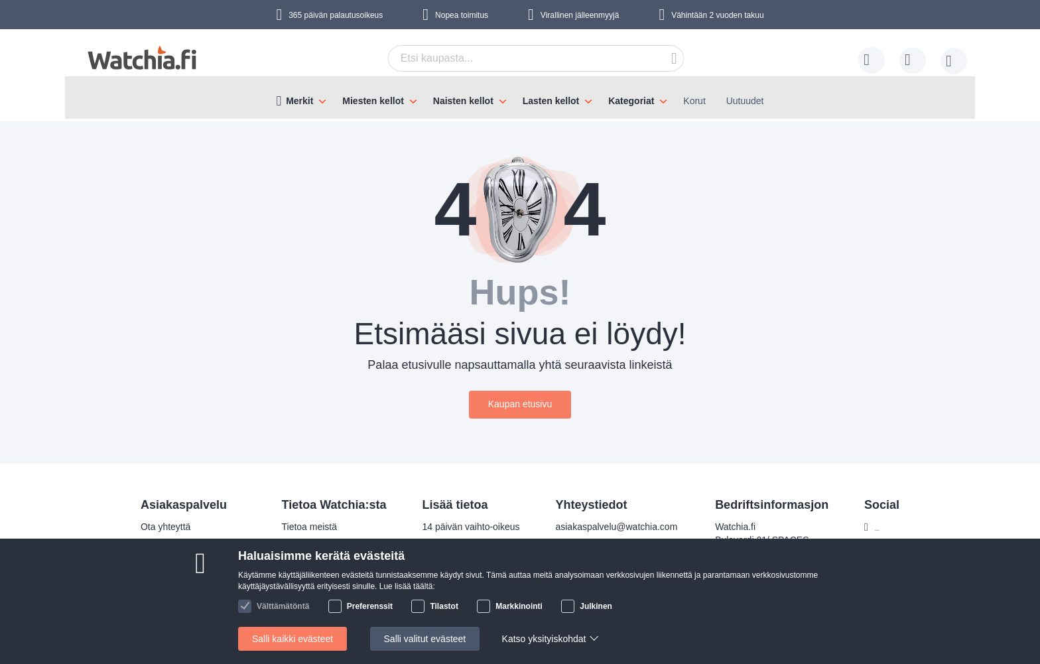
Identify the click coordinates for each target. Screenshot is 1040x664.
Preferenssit (370, 606)
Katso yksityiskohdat (544, 638)
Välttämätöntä (283, 606)
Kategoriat (631, 101)
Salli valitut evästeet (425, 638)
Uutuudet (745, 101)
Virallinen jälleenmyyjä (580, 15)
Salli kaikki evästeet (292, 638)
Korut (694, 101)
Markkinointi (519, 606)
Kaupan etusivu (520, 404)
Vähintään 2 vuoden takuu (717, 15)
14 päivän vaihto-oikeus (462, 526)
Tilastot (444, 606)
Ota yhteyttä (157, 526)
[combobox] (536, 58)
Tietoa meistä (301, 526)
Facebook (886, 527)
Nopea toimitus (461, 15)
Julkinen (596, 606)
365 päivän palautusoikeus (336, 15)
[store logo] (142, 58)
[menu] (520, 97)
